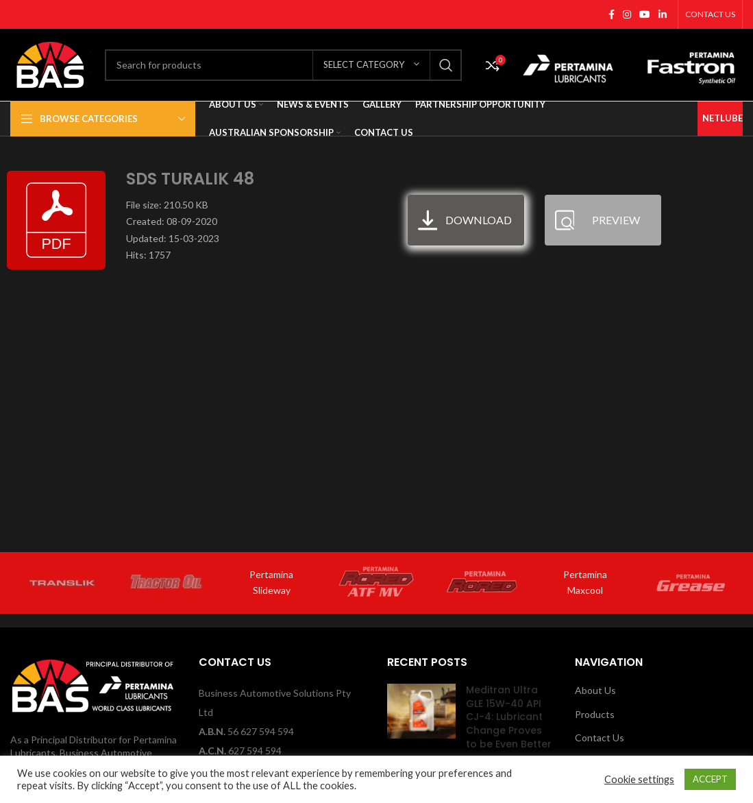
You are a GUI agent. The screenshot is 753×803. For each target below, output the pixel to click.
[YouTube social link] (644, 14)
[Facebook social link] (611, 14)
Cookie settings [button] (639, 779)
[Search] (283, 65)
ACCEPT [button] (710, 779)
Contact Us (599, 737)
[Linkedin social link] (662, 14)
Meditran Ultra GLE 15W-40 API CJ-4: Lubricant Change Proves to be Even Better (509, 716)
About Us (595, 690)
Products (595, 714)
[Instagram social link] (627, 14)
